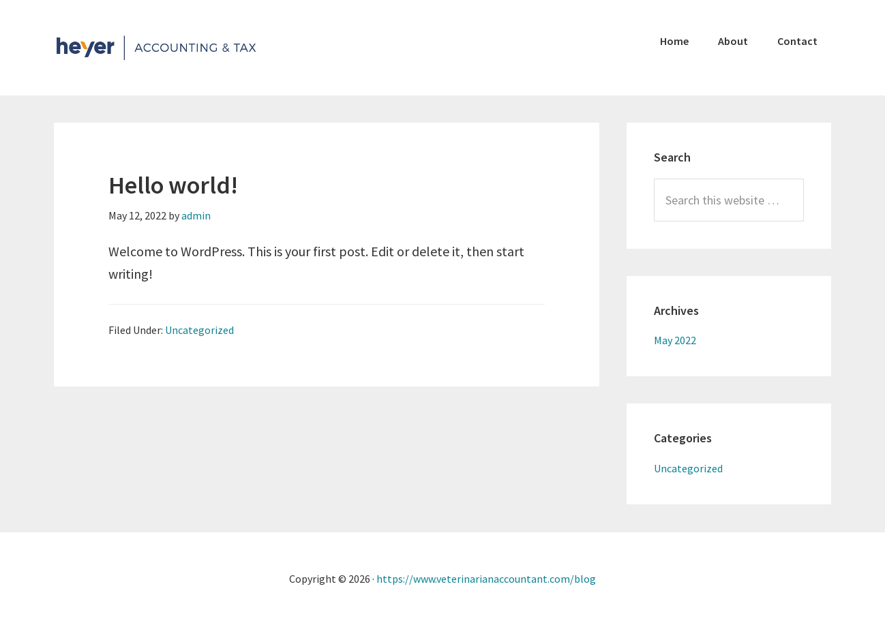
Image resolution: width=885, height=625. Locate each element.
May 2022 (675, 340)
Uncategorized (199, 330)
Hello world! (173, 185)
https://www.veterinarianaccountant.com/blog (486, 578)
